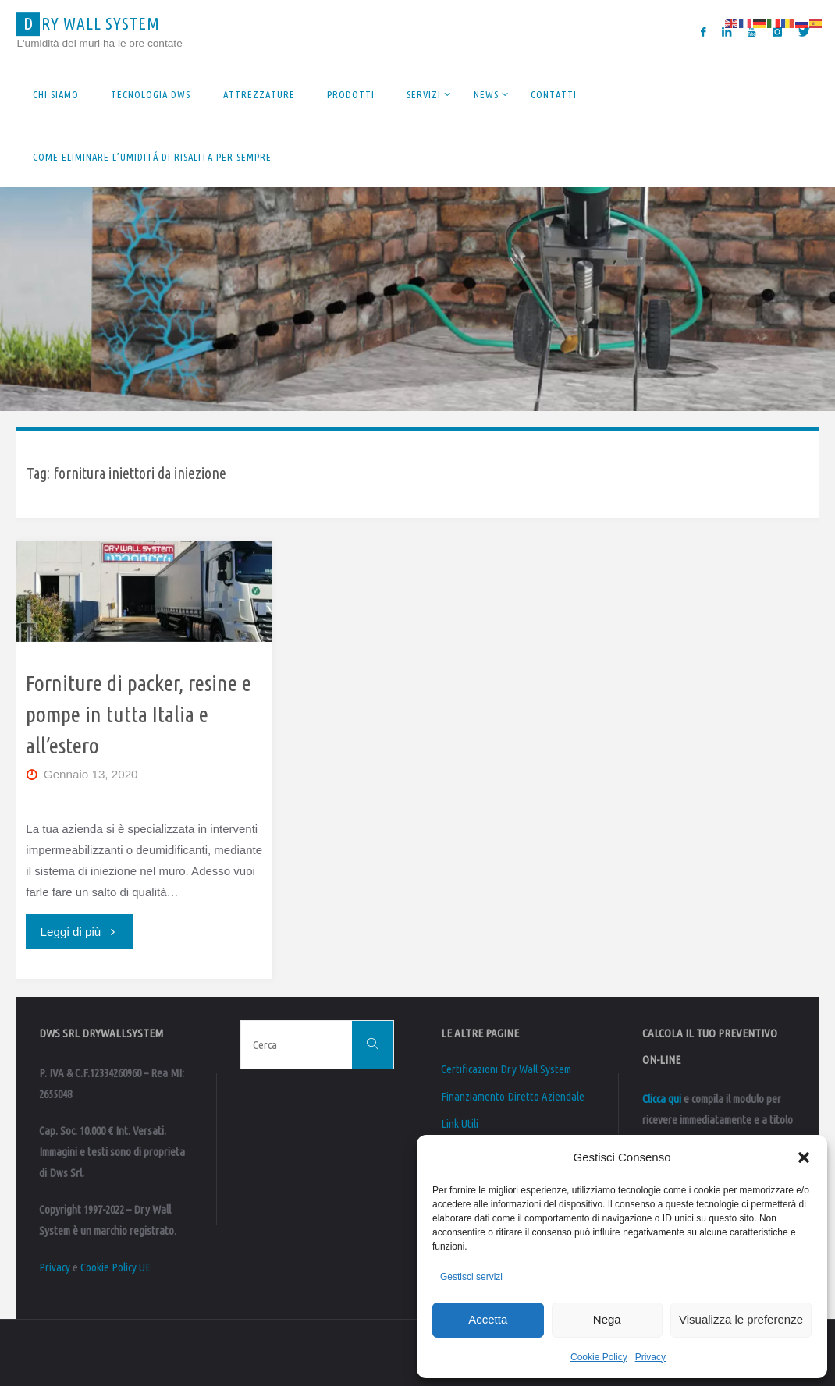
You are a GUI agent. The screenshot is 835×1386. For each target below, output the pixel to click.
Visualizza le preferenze (741, 1319)
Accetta (487, 1319)
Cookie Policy (598, 1357)
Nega (607, 1319)
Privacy (650, 1357)
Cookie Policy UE (115, 1267)
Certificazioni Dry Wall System (506, 1069)
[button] (804, 1157)
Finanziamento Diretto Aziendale (512, 1096)
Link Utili (459, 1123)
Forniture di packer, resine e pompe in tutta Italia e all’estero (138, 713)
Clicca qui (661, 1098)
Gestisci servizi (471, 1276)
